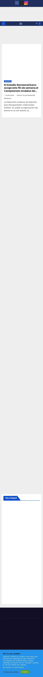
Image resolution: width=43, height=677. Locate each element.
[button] (36, 23)
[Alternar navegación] (20, 23)
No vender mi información (13, 667)
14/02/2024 (10, 95)
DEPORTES (8, 81)
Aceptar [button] (25, 672)
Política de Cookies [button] (11, 672)
